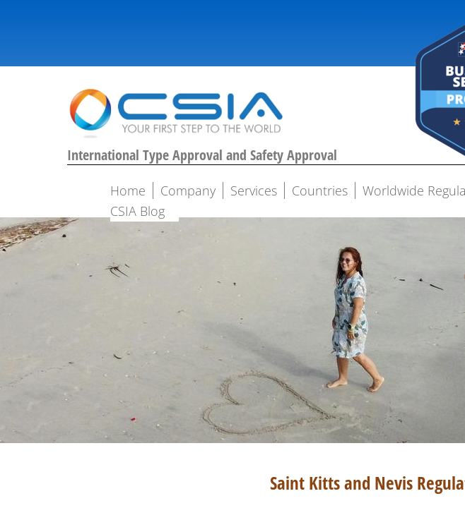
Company (188, 190)
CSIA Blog (137, 210)
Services (253, 190)
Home (128, 190)
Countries (320, 190)
